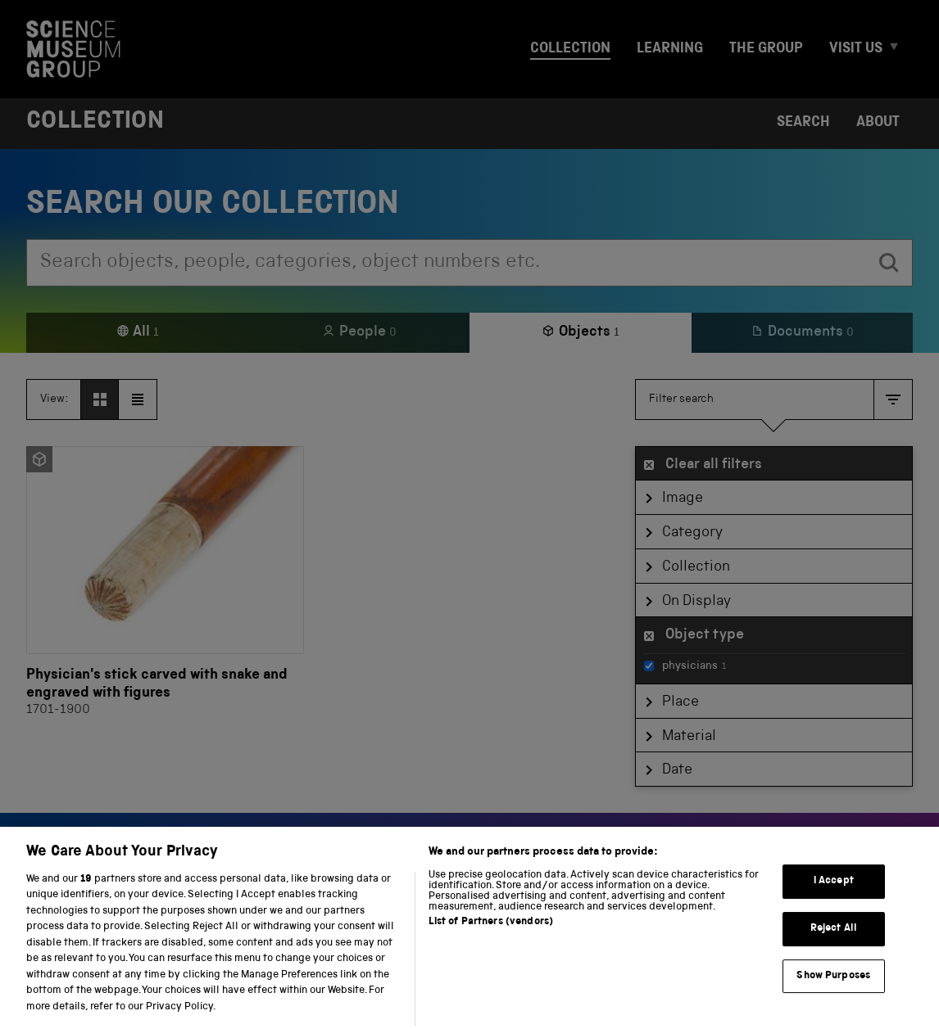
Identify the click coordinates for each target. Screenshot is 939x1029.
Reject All (833, 940)
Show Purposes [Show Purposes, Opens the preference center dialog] (833, 987)
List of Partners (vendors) (491, 933)
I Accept (834, 892)
